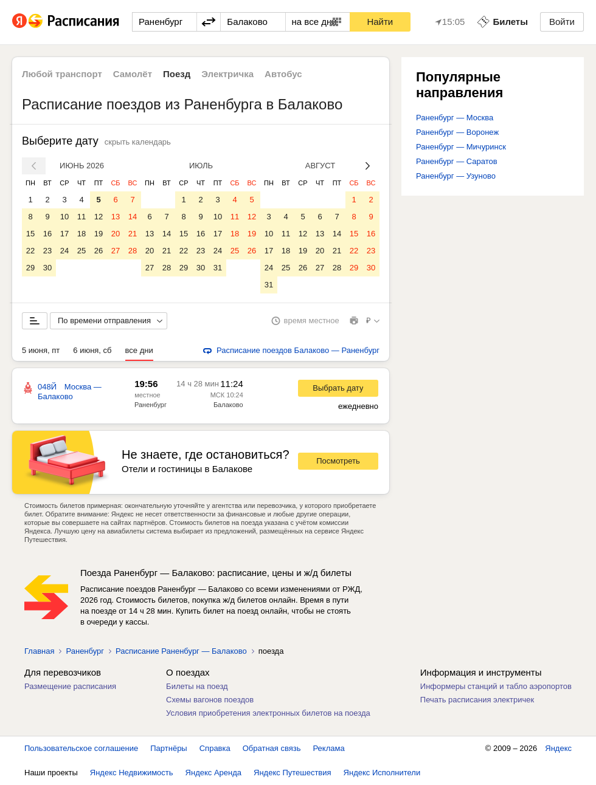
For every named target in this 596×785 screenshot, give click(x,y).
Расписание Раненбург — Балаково (181, 651)
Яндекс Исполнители (382, 772)
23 (47, 250)
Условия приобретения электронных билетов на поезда (268, 713)
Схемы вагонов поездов (210, 699)
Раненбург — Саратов (456, 161)
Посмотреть (338, 460)
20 (115, 233)
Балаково (228, 404)
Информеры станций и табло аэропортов (496, 686)
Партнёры (168, 748)
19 (98, 233)
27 (115, 250)
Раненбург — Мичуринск (461, 146)
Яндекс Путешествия (292, 772)
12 (98, 216)
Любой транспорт (62, 74)
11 (81, 216)
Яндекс (558, 748)
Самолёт (132, 74)
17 (64, 233)
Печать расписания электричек (477, 699)
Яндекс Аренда (213, 772)
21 (132, 233)
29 (30, 267)
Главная (39, 651)
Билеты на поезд (197, 686)
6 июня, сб (92, 350)
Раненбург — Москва (454, 117)
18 (81, 233)
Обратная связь (272, 748)
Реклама (329, 748)
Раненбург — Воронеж (457, 132)
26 (98, 250)
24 (64, 250)
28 (132, 250)
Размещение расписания (70, 686)
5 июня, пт (41, 350)
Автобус (283, 74)
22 (30, 250)
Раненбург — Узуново (456, 175)
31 (217, 267)
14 (132, 216)
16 (47, 233)
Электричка (227, 74)
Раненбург (150, 404)
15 (30, 233)
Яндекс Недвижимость (131, 772)
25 (81, 250)
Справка (214, 748)
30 (47, 267)
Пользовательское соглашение (81, 748)
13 (115, 216)
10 (64, 216)
